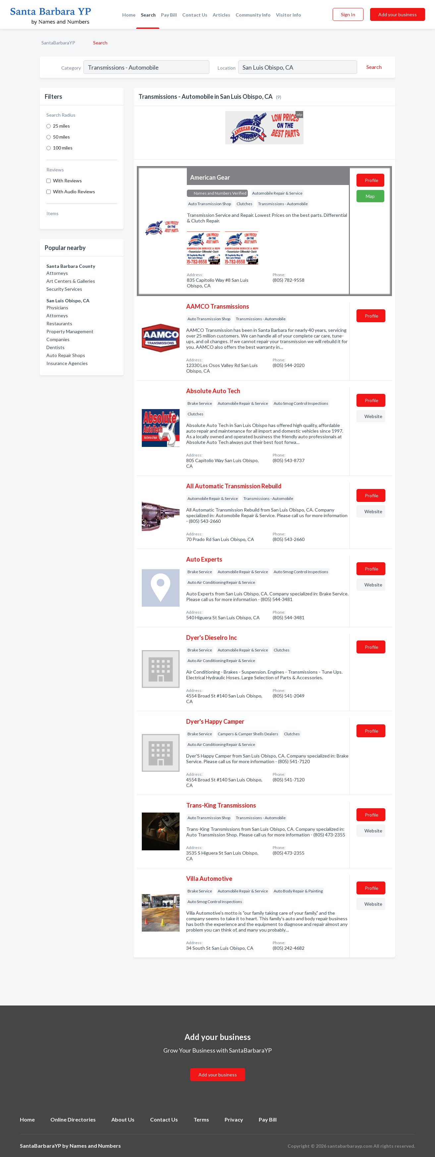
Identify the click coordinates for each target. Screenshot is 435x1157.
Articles (221, 15)
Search (148, 15)
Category (71, 68)
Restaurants (59, 323)
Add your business (397, 14)
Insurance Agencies (67, 363)
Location (227, 68)
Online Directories (73, 1119)
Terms (201, 1119)
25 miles (61, 126)
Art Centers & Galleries (70, 281)
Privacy (234, 1119)
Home (129, 15)
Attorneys (57, 273)
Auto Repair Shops (65, 355)
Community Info (253, 15)
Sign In (348, 14)
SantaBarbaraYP (58, 42)
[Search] (373, 67)
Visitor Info (288, 15)
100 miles (63, 148)
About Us (123, 1119)
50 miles (61, 137)
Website (373, 416)
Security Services (64, 289)
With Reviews (67, 180)
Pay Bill (169, 15)
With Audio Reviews (74, 191)
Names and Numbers (95, 1145)
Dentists (55, 347)
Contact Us (194, 15)
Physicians (57, 307)
